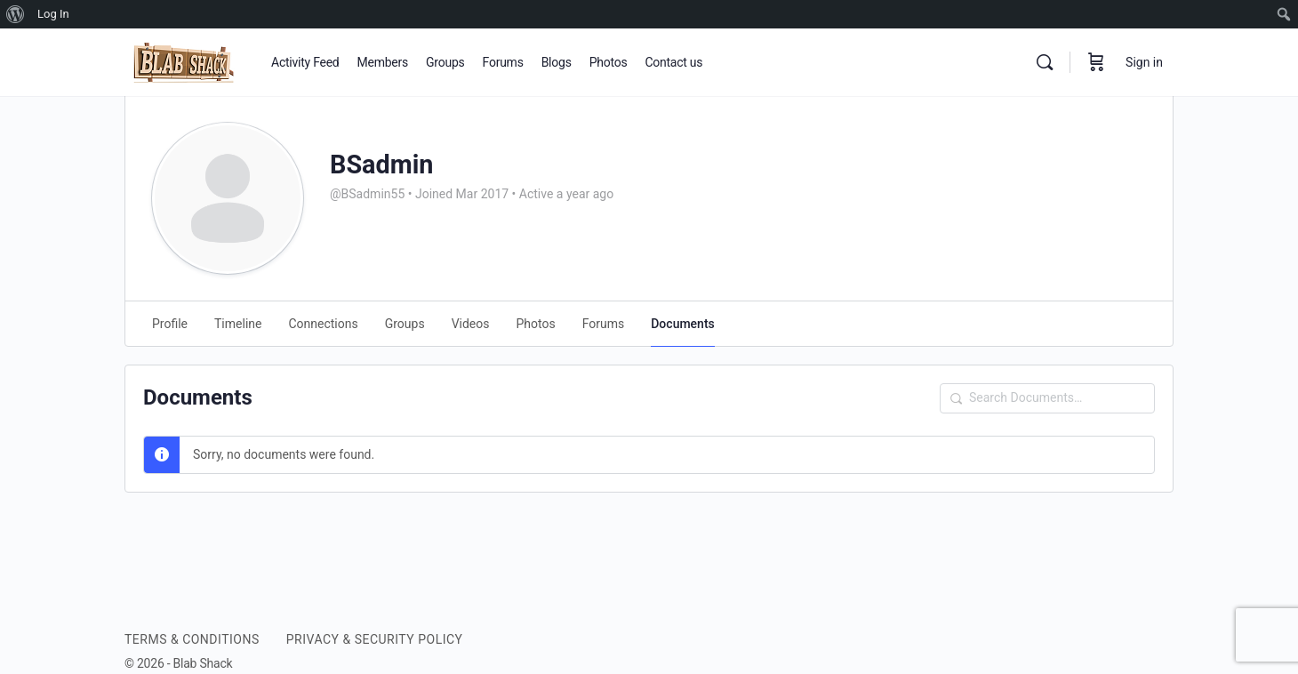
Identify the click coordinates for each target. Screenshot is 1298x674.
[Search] (1044, 62)
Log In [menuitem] (53, 13)
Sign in (1144, 62)
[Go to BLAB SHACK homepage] (184, 60)
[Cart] (1096, 62)
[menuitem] (15, 14)
